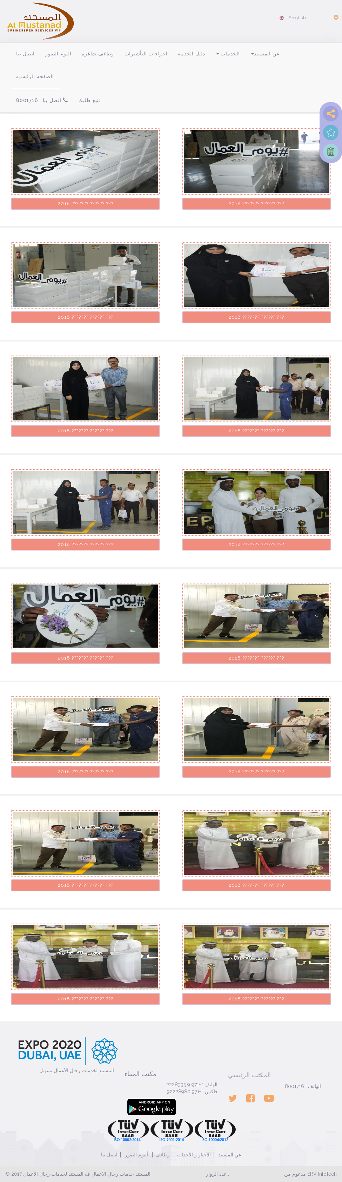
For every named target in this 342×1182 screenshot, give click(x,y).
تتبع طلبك (89, 100)
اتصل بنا (25, 53)
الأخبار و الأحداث (194, 1154)
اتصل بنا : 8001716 (42, 100)
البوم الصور (58, 53)
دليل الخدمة (191, 53)
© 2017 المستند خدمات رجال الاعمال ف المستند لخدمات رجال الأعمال (77, 1174)
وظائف (162, 1154)
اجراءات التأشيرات (146, 53)
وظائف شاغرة (98, 53)
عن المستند (265, 53)
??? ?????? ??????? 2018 (85, 203)
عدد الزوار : (217, 1174)
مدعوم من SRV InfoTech (310, 1174)
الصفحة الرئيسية (35, 76)
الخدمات (228, 53)
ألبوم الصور (135, 1154)
